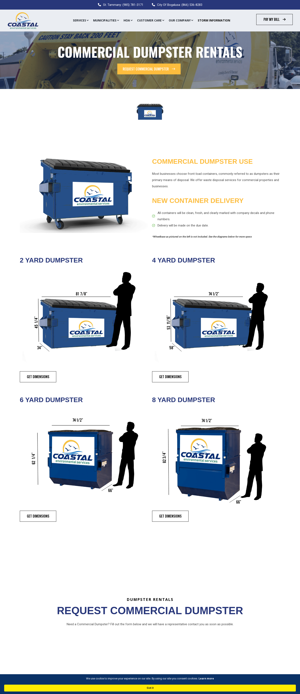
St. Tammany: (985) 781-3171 (123, 5)
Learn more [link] (176, 687)
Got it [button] (236, 687)
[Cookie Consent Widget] (150, 688)
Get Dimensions (38, 376)
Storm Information (214, 20)
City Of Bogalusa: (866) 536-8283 (179, 5)
